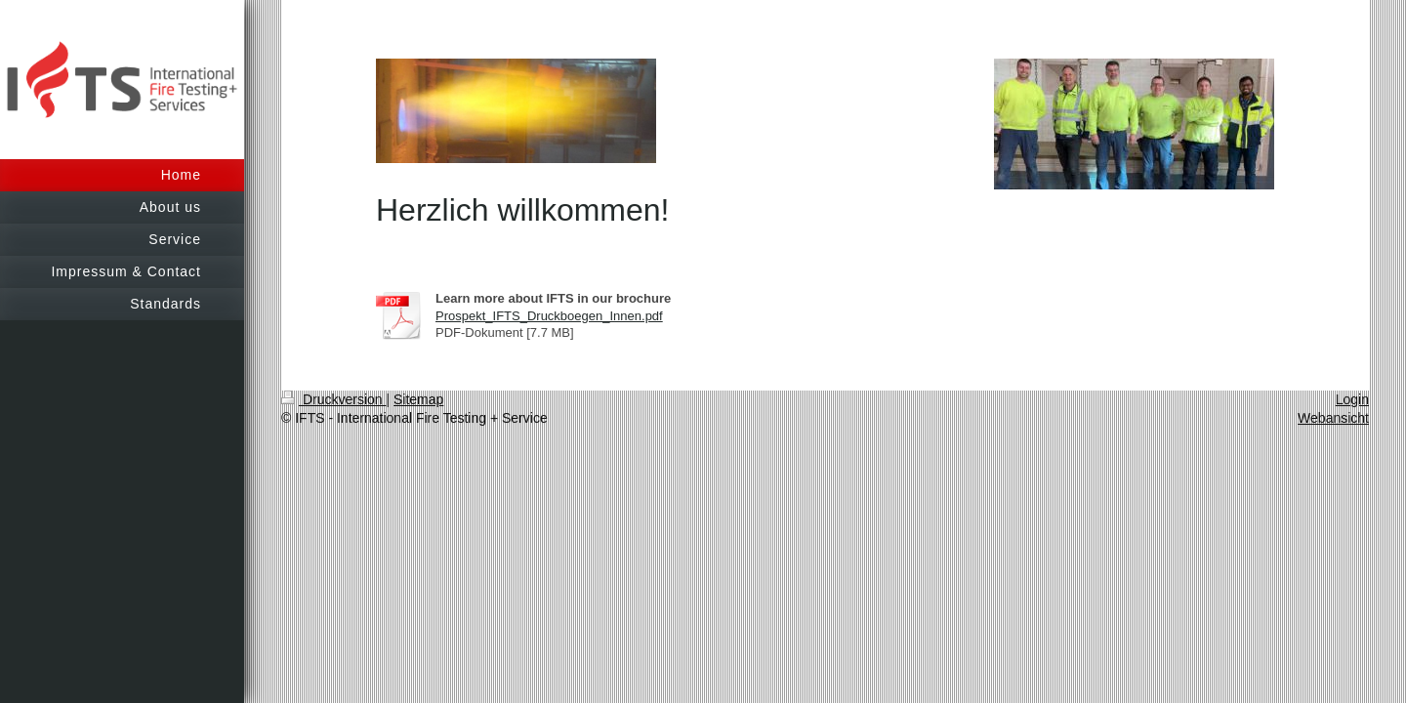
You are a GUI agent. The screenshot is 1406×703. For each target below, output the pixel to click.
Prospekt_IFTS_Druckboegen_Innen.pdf (549, 316)
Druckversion (333, 399)
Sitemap (418, 399)
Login (1352, 399)
